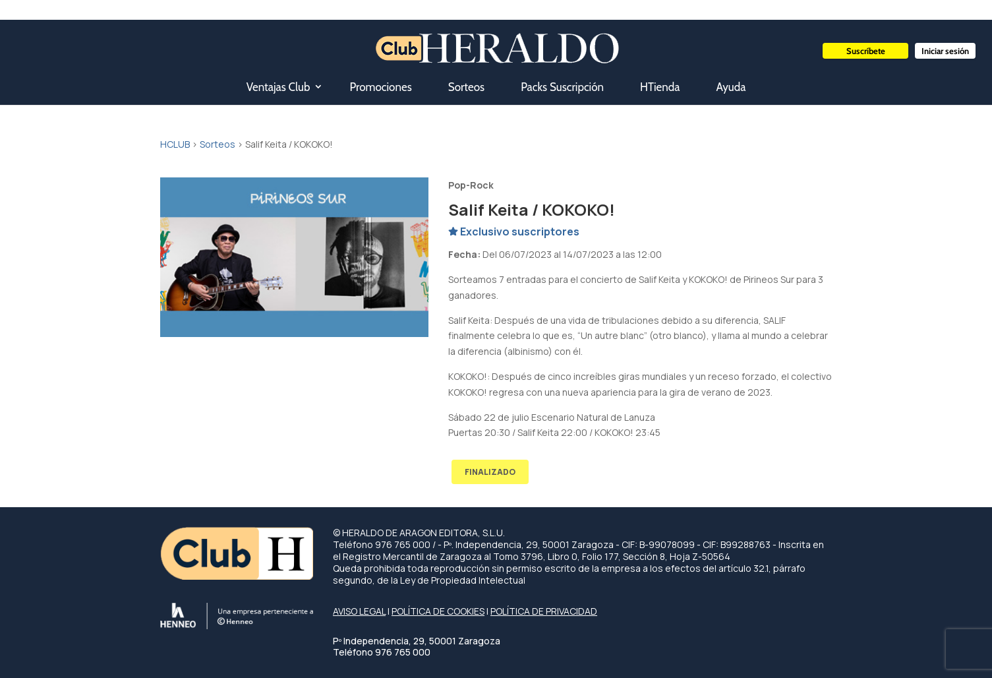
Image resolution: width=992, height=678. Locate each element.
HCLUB (175, 144)
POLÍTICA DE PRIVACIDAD (543, 611)
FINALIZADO (490, 472)
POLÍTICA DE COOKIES (438, 611)
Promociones (380, 87)
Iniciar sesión (945, 51)
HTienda (660, 87)
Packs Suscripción (562, 87)
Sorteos (466, 87)
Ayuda (730, 87)
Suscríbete (865, 51)
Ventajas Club (278, 87)
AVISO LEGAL (359, 611)
